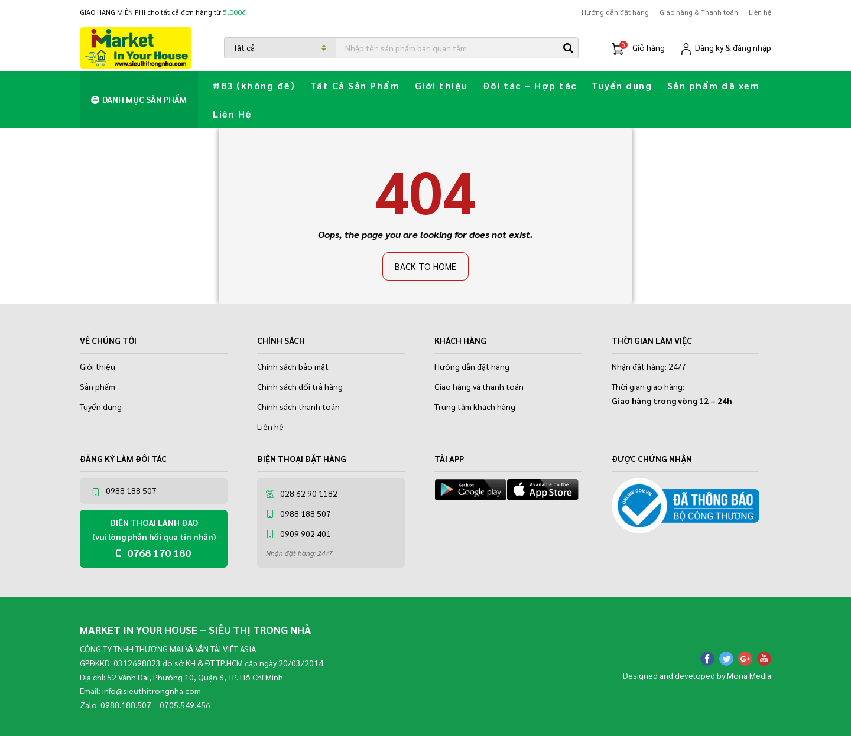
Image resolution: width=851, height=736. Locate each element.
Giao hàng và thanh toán (479, 386)
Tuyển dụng (622, 85)
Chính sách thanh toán (298, 406)
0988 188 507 (124, 490)
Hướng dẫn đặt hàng (615, 12)
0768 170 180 (153, 552)
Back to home (425, 266)
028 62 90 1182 (301, 493)
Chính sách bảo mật (293, 366)
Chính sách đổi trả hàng (300, 386)
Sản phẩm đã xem (713, 85)
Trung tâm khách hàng (474, 406)
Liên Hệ (232, 114)
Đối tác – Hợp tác (530, 85)
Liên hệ (760, 12)
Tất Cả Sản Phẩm (355, 85)
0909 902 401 (298, 533)
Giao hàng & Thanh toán (699, 12)
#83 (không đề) (254, 85)
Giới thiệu (441, 85)
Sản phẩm (97, 386)
